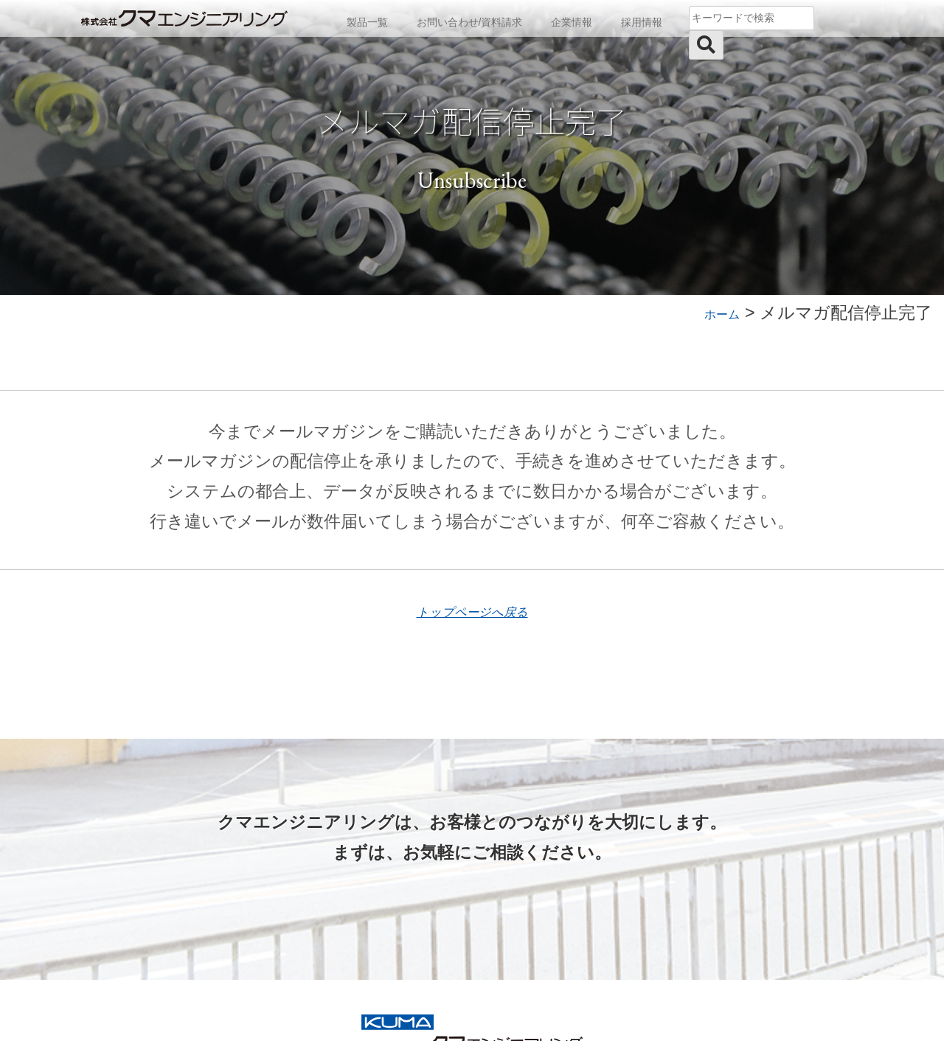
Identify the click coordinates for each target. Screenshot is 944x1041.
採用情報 (641, 19)
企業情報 (568, 19)
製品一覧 (359, 19)
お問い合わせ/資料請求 (464, 19)
